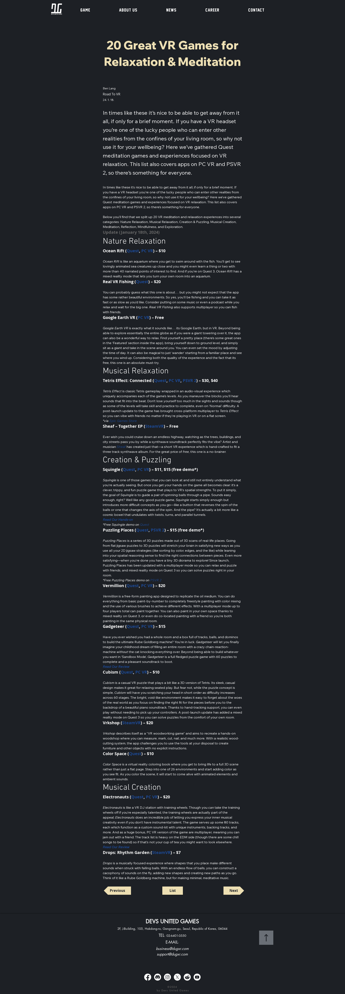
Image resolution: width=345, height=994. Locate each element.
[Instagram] (167, 977)
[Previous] (117, 891)
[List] (172, 891)
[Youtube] (197, 977)
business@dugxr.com (172, 948)
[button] (85, 10)
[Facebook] (147, 977)
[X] (177, 977)
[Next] (233, 891)
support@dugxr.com (172, 954)
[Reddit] (187, 977)
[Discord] (157, 977)
